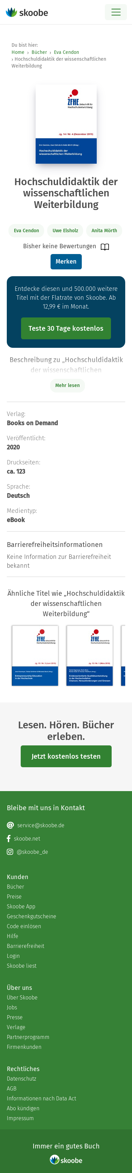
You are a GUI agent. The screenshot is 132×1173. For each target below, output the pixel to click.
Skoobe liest (21, 966)
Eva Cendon (66, 52)
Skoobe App (21, 906)
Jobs (12, 1007)
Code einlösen (24, 926)
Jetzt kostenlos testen (66, 756)
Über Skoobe (22, 997)
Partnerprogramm (28, 1037)
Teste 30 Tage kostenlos (66, 328)
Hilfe (12, 936)
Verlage (16, 1027)
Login (13, 956)
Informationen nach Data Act (41, 1098)
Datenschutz (21, 1078)
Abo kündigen (23, 1108)
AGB (12, 1088)
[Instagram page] (66, 852)
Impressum (20, 1118)
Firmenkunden (24, 1047)
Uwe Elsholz (65, 231)
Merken (66, 261)
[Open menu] (116, 12)
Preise (14, 896)
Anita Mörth (104, 231)
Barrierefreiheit (25, 946)
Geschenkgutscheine (31, 916)
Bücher (39, 52)
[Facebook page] (66, 839)
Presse (15, 1017)
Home (18, 52)
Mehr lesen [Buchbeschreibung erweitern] (67, 385)
